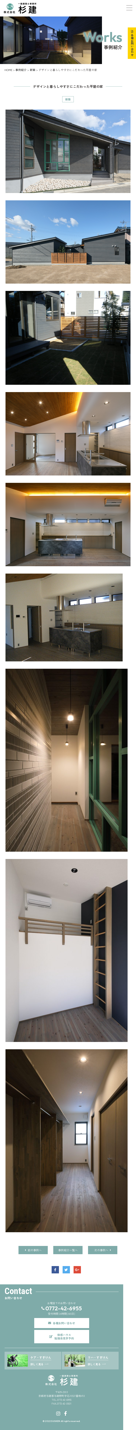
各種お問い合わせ (132, 45)
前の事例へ (33, 1250)
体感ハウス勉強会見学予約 (64, 1336)
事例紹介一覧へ (68, 1250)
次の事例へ (102, 1250)
